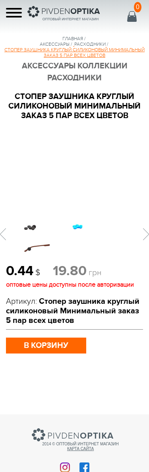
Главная (72, 38)
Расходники (90, 44)
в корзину (46, 345)
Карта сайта (80, 449)
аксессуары (55, 44)
